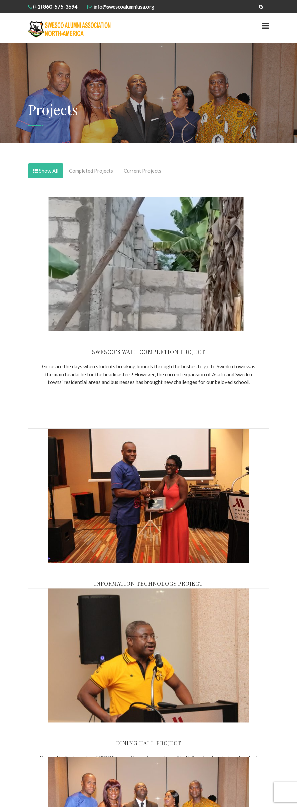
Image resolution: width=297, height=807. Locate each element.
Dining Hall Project (148, 733)
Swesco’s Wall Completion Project (148, 351)
